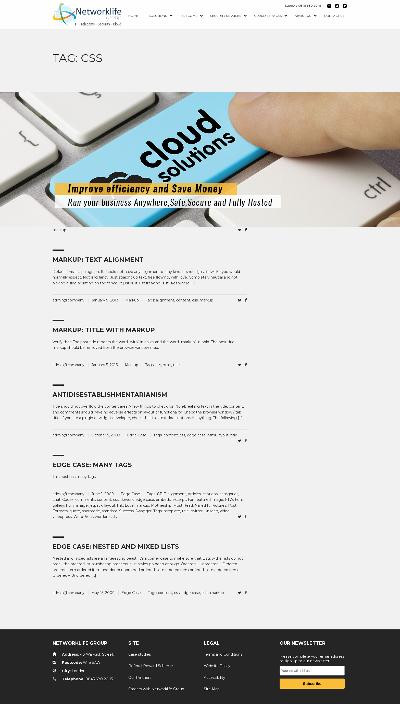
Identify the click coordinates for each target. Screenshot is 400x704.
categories (228, 494)
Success (126, 511)
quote (74, 511)
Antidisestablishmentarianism (110, 394)
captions (210, 494)
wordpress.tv (106, 516)
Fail (191, 499)
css (195, 300)
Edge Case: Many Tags (92, 464)
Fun (238, 499)
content (183, 300)
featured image (209, 499)
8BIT (161, 494)
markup (59, 230)
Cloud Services (271, 15)
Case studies (139, 654)
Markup (132, 300)
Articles (194, 494)
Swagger (143, 511)
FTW (229, 499)
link (120, 505)
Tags (157, 511)
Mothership (161, 505)
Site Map (212, 689)
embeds (163, 499)
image (82, 505)
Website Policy (217, 666)
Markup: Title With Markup (104, 330)
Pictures (218, 505)
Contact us (334, 16)
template (172, 511)
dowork (127, 499)
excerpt (179, 499)
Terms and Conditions (223, 654)
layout (223, 435)
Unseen (211, 511)
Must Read (183, 505)
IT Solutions (159, 15)
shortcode (91, 511)
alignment (165, 300)
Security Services (228, 15)
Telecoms (191, 15)
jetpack (96, 505)
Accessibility (214, 677)
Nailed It (202, 505)
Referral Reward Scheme (150, 666)
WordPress (83, 516)
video (225, 511)
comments (85, 499)
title (176, 365)
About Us (306, 15)
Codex (67, 499)
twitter (197, 511)
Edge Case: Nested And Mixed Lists (116, 546)
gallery (58, 505)
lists (205, 592)
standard (109, 511)
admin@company (68, 300)
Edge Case (136, 435)
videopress (62, 516)
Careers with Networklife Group (156, 689)
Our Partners (139, 677)
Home (133, 16)
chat (56, 499)
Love (129, 505)
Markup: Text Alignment (98, 259)
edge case (196, 435)
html (167, 365)
